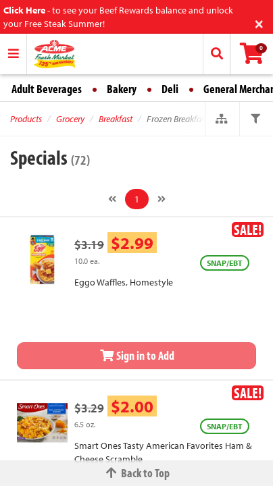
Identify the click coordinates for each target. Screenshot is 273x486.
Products (26, 119)
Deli (170, 89)
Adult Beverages (46, 89)
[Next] (161, 199)
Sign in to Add (136, 355)
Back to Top (136, 473)
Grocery (70, 119)
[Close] (259, 23)
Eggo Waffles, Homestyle (123, 282)
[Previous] (112, 199)
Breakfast (115, 119)
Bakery (121, 89)
